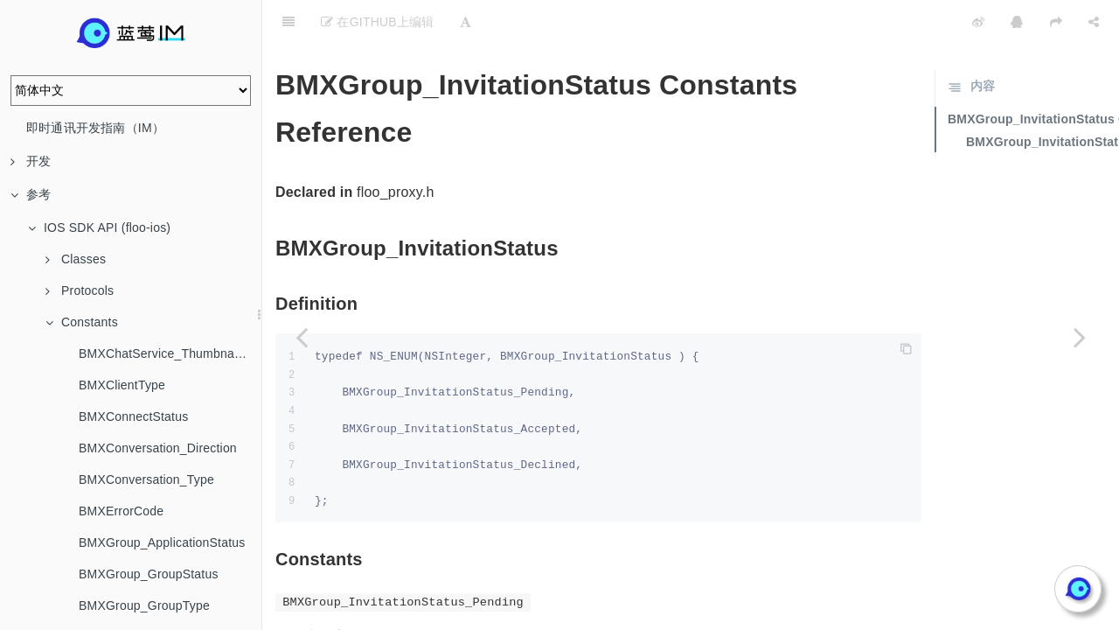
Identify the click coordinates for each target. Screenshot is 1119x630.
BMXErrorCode (121, 511)
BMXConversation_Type (146, 479)
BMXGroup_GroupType (144, 605)
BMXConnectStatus (133, 417)
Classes (75, 259)
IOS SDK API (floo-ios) (99, 227)
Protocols (79, 291)
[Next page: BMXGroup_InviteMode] (1079, 337)
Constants (81, 322)
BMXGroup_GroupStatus (149, 574)
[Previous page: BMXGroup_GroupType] (301, 337)
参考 (30, 194)
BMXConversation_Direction (158, 448)
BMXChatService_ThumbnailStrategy (170, 353)
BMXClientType (122, 385)
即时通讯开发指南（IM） (95, 128)
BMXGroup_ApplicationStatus (162, 543)
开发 (30, 161)
